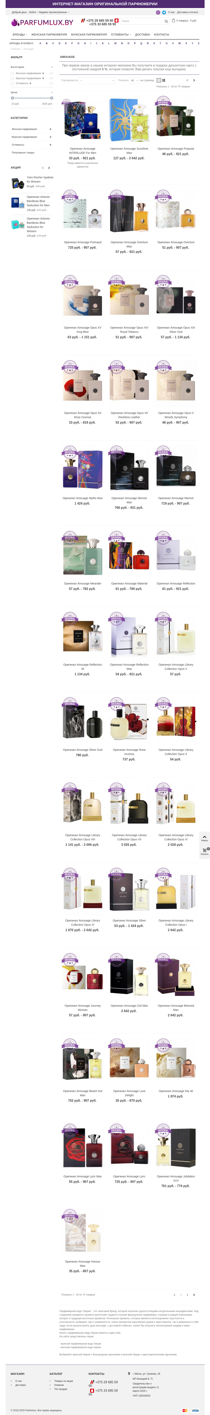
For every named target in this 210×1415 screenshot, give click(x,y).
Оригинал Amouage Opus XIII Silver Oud (176, 329)
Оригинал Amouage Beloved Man (176, 1007)
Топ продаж (60, 1388)
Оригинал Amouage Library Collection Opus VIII (82, 837)
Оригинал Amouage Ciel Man (129, 1005)
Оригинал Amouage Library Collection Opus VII (129, 837)
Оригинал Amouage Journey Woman (83, 1007)
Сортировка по (69, 80)
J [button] (96, 43)
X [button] (186, 43)
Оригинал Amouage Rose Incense (129, 752)
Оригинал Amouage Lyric (129, 1176)
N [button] (122, 43)
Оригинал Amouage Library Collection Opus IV (82, 922)
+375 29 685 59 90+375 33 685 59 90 (99, 22)
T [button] (160, 43)
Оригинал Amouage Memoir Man (129, 500)
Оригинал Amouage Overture (176, 242)
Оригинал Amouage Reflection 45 (82, 666)
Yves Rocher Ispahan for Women (40, 179)
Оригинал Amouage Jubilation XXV (176, 1178)
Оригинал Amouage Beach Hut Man (82, 1093)
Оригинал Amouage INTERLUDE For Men (82, 150)
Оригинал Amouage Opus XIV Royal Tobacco (129, 329)
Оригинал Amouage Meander (82, 583)
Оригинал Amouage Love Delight (129, 1093)
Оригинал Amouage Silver (129, 920)
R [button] (148, 43)
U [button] (166, 43)
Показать (123, 80)
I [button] (90, 43)
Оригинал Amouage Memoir (176, 498)
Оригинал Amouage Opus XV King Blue (82, 329)
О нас (171, 12)
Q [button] (141, 43)
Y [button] (192, 43)
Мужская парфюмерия (89, 34)
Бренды (19, 34)
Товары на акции (63, 1380)
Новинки (59, 1384)
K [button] (103, 43)
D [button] (60, 43)
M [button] (115, 43)
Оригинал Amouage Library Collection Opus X (176, 752)
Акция (16, 167)
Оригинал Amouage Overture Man (129, 244)
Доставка (142, 34)
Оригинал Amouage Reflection (176, 583)
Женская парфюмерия (49, 34)
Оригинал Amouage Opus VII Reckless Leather (129, 415)
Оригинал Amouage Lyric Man (83, 1176)
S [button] (154, 43)
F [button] (72, 43)
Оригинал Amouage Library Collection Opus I (176, 922)
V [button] (173, 43)
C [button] (53, 43)
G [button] (78, 43)
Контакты (161, 34)
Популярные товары (23, 152)
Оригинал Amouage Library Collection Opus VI (176, 837)
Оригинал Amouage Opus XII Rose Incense (82, 415)
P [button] (135, 43)
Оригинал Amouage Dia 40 (176, 1091)
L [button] (109, 43)
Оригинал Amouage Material (129, 583)
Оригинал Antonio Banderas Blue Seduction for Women (38, 225)
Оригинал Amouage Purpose (176, 148)
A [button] (40, 43)
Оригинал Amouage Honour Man (82, 1263)
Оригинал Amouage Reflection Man (129, 666)
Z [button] (198, 43)
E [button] (66, 43)
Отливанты (120, 34)
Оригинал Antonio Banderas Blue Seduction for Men (38, 201)
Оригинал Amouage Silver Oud (82, 749)
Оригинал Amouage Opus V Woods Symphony (176, 415)
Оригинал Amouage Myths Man (83, 498)
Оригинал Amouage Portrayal (82, 242)
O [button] (128, 43)
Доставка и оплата (187, 12)
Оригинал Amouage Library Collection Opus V (176, 666)
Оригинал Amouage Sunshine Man (129, 150)
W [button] (180, 43)
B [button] (47, 43)
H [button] (85, 43)
